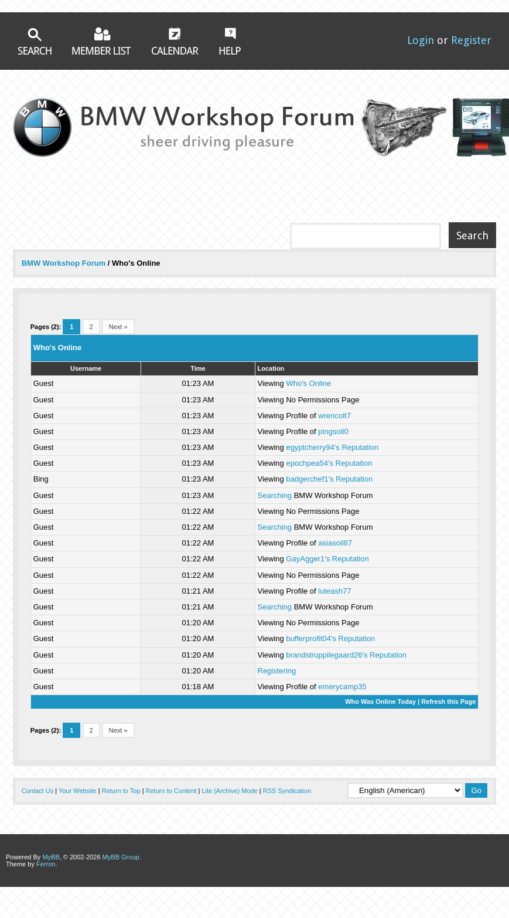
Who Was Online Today (380, 701)
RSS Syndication (287, 790)
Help (230, 41)
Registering (277, 670)
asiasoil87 (335, 542)
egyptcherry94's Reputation (332, 447)
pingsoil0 (333, 431)
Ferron (45, 864)
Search (35, 41)
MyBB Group (121, 857)
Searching (275, 495)
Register (471, 40)
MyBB (50, 857)
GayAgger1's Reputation (327, 558)
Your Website (78, 790)
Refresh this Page (448, 701)
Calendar (175, 40)
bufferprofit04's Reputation (330, 638)
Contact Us (37, 790)
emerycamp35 (342, 686)
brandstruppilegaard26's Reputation (346, 655)
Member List (101, 41)
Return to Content (171, 790)
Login (420, 40)
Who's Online (308, 383)
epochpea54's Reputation (329, 463)
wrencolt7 (334, 415)
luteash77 (334, 591)
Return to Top (121, 790)
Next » (118, 326)
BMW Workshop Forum (65, 263)
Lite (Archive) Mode (229, 790)
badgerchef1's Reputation (329, 479)
